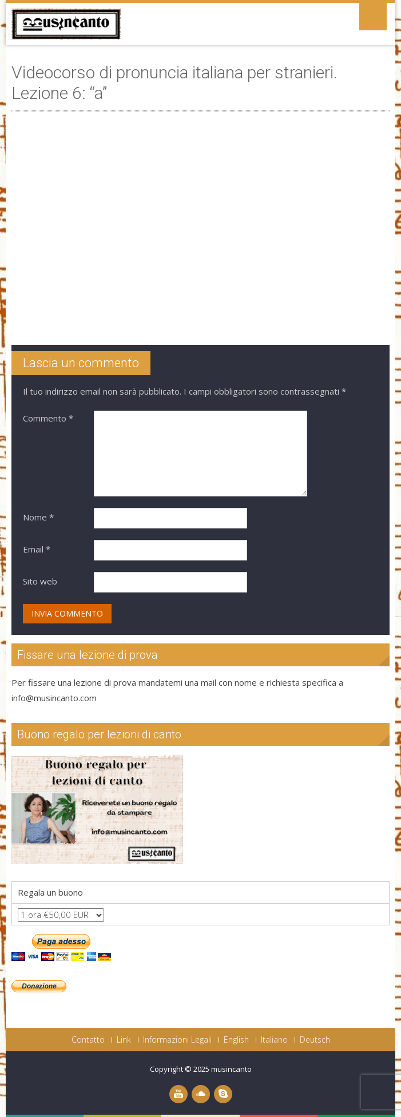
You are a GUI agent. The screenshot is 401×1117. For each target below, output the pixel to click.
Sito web (40, 581)
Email (36, 549)
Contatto (88, 1040)
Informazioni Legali (177, 1040)
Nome (38, 517)
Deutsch (315, 1040)
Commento (48, 418)
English (236, 1040)
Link (124, 1040)
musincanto (231, 1069)
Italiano (274, 1040)
